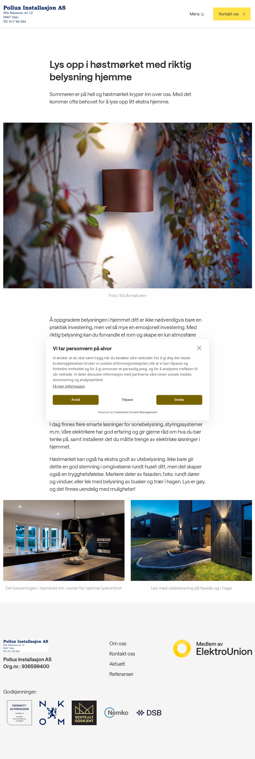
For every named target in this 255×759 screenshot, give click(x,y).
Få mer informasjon (69, 386)
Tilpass (127, 400)
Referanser (121, 674)
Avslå (75, 400)
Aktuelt (117, 664)
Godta (179, 400)
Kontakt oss (229, 14)
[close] (199, 348)
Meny (197, 13)
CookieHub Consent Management (135, 412)
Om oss (117, 643)
